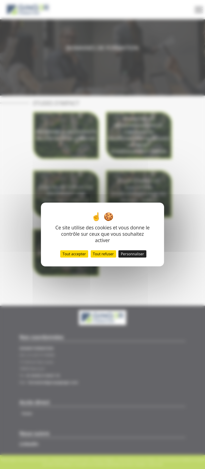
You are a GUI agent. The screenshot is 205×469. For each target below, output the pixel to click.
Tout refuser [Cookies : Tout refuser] (103, 253)
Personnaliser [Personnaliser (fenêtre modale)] (132, 253)
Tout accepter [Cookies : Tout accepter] (74, 253)
